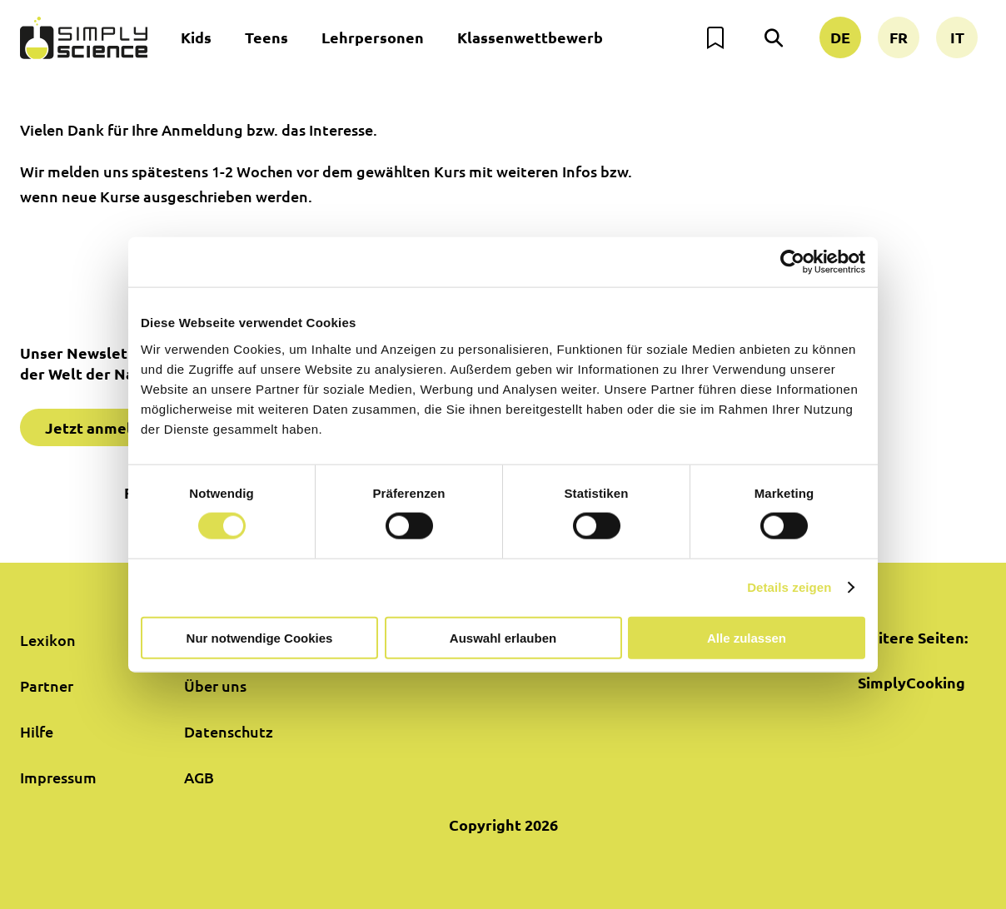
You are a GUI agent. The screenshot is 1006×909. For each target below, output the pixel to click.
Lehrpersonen (372, 37)
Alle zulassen (746, 637)
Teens (266, 37)
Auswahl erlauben (503, 637)
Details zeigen (789, 587)
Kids (196, 37)
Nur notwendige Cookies (260, 637)
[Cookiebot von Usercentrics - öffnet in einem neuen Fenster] (792, 262)
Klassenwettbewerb (530, 37)
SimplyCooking (911, 682)
